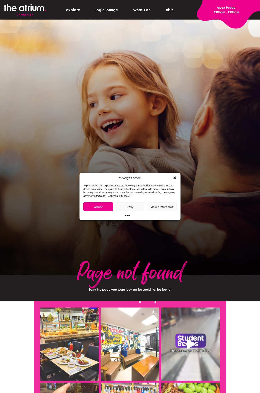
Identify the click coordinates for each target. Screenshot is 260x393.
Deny (130, 206)
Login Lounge (106, 9)
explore (73, 9)
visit (169, 9)
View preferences (162, 206)
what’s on (142, 9)
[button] (175, 178)
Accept (98, 206)
